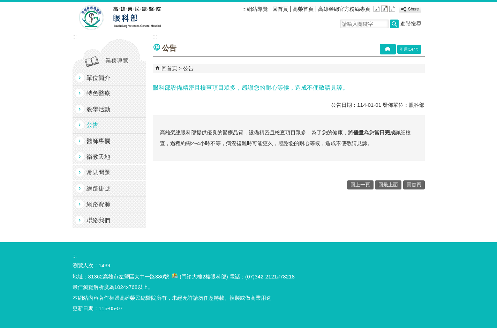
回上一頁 (360, 184)
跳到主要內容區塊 (3, 3)
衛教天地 (98, 157)
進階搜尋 (410, 24)
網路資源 (98, 204)
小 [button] (376, 9)
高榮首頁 (303, 9)
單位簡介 (98, 78)
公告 (92, 125)
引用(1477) (409, 49)
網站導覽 (257, 9)
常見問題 (98, 172)
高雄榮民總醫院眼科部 (137, 17)
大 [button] (392, 9)
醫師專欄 (98, 141)
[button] (394, 24)
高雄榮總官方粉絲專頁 (344, 9)
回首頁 (280, 9)
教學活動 (98, 109)
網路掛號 (98, 188)
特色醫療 (98, 93)
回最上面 (388, 184)
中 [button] (384, 9)
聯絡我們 (98, 220)
